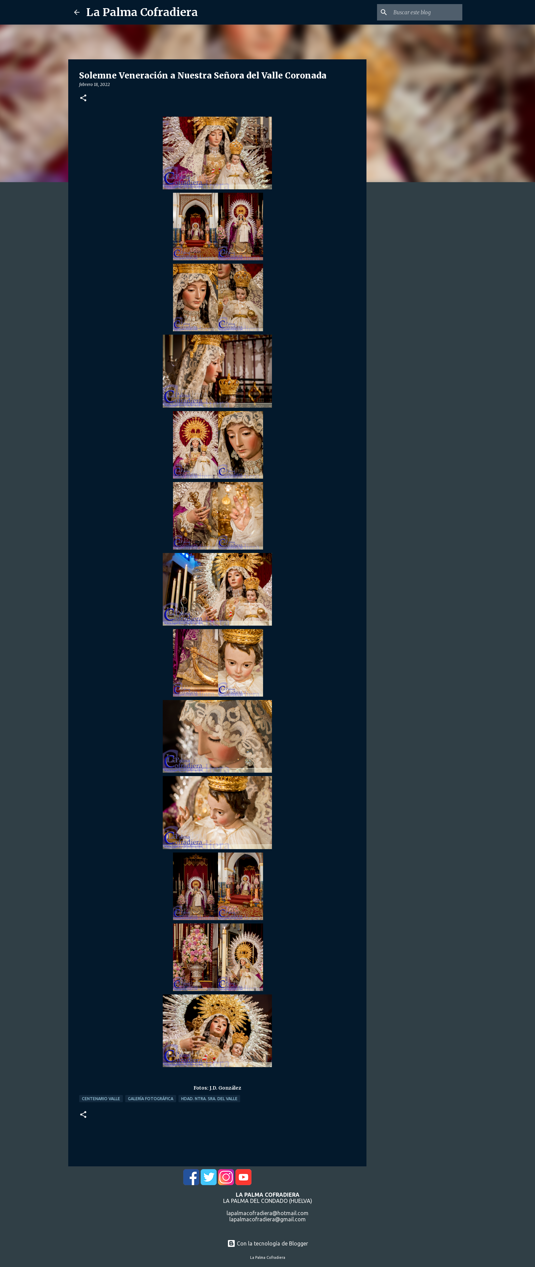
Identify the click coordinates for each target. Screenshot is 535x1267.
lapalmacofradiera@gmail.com (267, 1219)
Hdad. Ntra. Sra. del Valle (209, 1098)
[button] (83, 98)
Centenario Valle (101, 1098)
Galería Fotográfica (150, 1098)
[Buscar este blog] (426, 12)
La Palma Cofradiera (142, 12)
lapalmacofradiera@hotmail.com (267, 1213)
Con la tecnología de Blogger (267, 1243)
